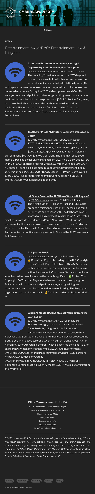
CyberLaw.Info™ (36, 12)
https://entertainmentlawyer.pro (47, 428)
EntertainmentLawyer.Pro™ (27, 48)
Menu (47, 30)
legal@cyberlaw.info (47, 421)
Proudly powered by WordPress (18, 487)
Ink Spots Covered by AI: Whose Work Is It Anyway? (58, 196)
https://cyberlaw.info (47, 425)
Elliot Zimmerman (40, 71)
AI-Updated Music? (39, 252)
